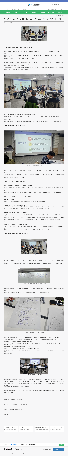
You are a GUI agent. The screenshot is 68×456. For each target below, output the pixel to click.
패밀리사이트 (59, 450)
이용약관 (5, 444)
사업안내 (16, 12)
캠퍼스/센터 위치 (6, 9)
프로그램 (25, 12)
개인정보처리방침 (14, 444)
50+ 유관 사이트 (12, 9)
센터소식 (63, 15)
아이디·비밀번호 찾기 (61, 9)
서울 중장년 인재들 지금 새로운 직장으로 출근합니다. (56, 428)
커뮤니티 (34, 12)
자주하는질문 (18, 9)
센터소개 (60, 12)
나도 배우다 (22, 427)
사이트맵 (22, 444)
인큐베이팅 (42, 12)
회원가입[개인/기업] (53, 9)
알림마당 (8, 12)
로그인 (48, 9)
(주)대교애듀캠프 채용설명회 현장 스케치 (10, 428)
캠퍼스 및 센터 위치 (32, 444)
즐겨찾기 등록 (24, 9)
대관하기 (61, 444)
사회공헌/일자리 (51, 12)
